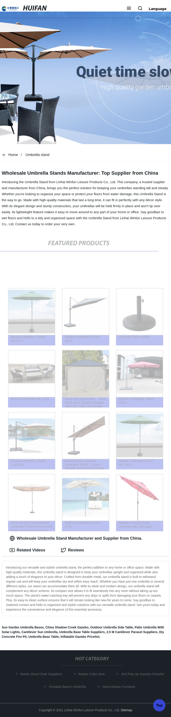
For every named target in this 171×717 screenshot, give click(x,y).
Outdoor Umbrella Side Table (111, 627)
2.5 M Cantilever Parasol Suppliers (131, 632)
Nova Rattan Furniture (119, 686)
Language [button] (158, 9)
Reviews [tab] (72, 550)
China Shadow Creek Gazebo (67, 627)
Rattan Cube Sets (92, 674)
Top (159, 705)
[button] (129, 9)
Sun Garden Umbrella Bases (23, 627)
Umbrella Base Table (43, 636)
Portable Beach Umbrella (68, 686)
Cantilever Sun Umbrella (39, 632)
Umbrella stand (38, 155)
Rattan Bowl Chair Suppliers (42, 674)
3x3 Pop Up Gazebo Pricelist (143, 674)
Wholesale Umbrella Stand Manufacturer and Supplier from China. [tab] (76, 538)
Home (13, 155)
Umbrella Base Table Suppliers (82, 632)
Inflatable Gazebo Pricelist (80, 636)
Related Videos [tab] (27, 550)
